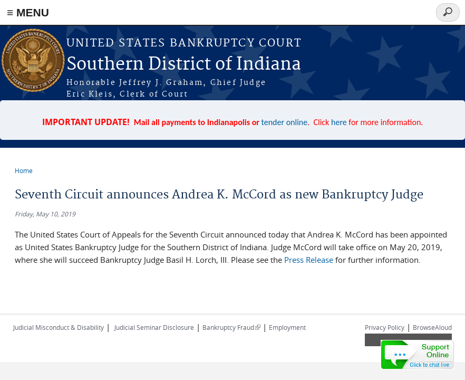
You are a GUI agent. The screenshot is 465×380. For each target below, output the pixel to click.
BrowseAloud (432, 327)
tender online (284, 122)
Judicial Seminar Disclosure (154, 327)
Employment (287, 327)
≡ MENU (28, 12)
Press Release (308, 259)
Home (24, 170)
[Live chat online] (417, 354)
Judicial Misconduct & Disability (58, 327)
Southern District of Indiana (183, 64)
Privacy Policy (384, 327)
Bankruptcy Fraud (231, 327)
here (339, 122)
